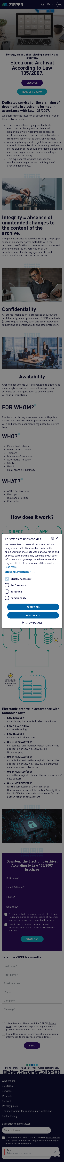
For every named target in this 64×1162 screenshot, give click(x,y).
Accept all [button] (33, 606)
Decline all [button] (33, 615)
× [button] (57, 538)
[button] (32, 571)
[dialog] (32, 581)
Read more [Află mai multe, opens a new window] (10, 566)
